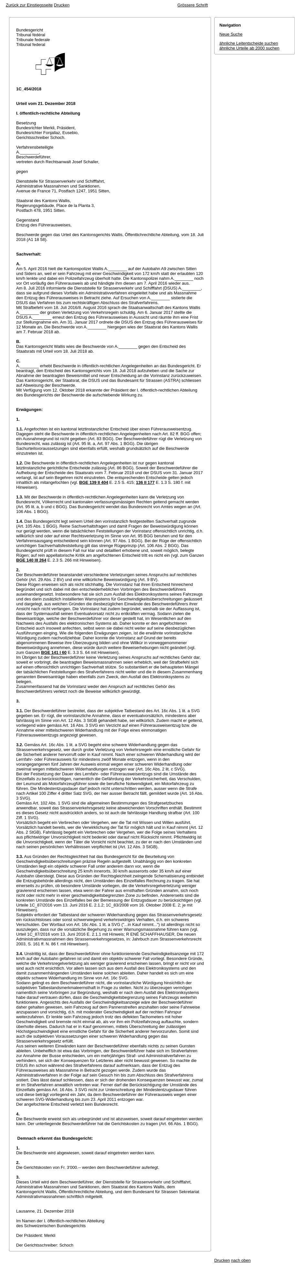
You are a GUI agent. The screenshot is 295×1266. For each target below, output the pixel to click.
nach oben (241, 1260)
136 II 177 (145, 482)
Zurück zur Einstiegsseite (29, 5)
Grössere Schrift (192, 5)
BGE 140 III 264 (31, 560)
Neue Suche (231, 34)
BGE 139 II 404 (93, 482)
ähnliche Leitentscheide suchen (248, 43)
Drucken (61, 5)
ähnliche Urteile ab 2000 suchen (249, 48)
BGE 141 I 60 (54, 652)
